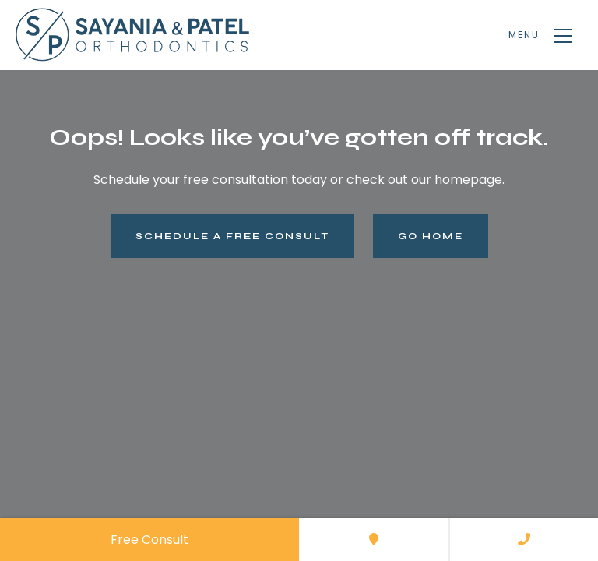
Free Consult (149, 540)
